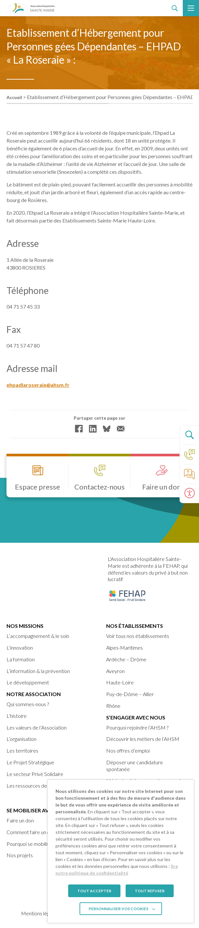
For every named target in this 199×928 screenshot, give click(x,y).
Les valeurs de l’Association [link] (36, 727)
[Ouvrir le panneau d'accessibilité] (189, 493)
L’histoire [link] (16, 716)
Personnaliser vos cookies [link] (118, 908)
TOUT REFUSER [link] (150, 890)
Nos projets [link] (19, 855)
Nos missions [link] (25, 626)
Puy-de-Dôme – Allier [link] (130, 694)
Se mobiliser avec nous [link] (38, 810)
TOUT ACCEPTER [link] (94, 890)
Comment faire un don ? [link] (32, 832)
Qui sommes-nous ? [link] (27, 704)
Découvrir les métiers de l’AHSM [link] (142, 739)
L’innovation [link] (19, 647)
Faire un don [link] (20, 820)
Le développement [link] (27, 682)
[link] (30, 8)
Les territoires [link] (22, 750)
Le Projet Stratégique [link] (30, 762)
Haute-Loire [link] (120, 682)
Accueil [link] (14, 97)
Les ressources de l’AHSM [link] (35, 785)
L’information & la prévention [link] (38, 671)
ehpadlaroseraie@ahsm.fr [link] (37, 385)
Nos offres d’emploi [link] (128, 750)
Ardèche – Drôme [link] (126, 659)
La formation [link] (20, 659)
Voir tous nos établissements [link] (137, 636)
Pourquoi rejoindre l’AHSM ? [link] (137, 727)
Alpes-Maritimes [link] (124, 647)
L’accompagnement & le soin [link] (37, 636)
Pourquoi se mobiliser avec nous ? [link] (43, 844)
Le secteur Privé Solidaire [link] (34, 774)
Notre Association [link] (33, 694)
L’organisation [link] (21, 739)
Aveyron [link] (115, 671)
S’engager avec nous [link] (135, 717)
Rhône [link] (113, 706)
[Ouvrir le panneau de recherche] (189, 435)
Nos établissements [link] (134, 626)
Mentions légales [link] (39, 913)
